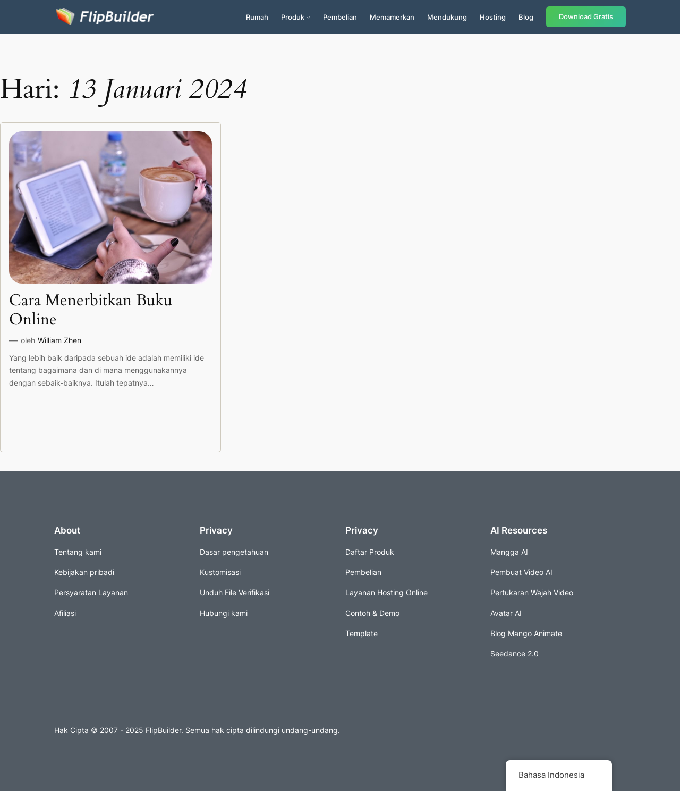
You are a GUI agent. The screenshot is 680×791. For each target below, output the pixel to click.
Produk (292, 17)
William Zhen (59, 340)
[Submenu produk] (308, 17)
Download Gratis (586, 17)
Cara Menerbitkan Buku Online (90, 310)
